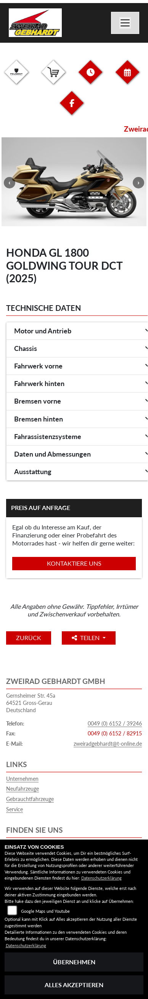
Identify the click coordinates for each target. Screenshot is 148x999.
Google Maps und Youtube (45, 911)
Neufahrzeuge (22, 788)
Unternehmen (22, 778)
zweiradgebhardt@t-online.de (108, 743)
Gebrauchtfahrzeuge (30, 799)
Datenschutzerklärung (101, 877)
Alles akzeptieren (74, 984)
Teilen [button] (86, 637)
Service (14, 809)
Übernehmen (74, 961)
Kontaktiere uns (74, 563)
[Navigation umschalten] (125, 23)
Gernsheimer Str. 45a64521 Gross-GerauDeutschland (30, 702)
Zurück (28, 637)
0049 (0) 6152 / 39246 (115, 723)
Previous (9, 182)
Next (138, 182)
